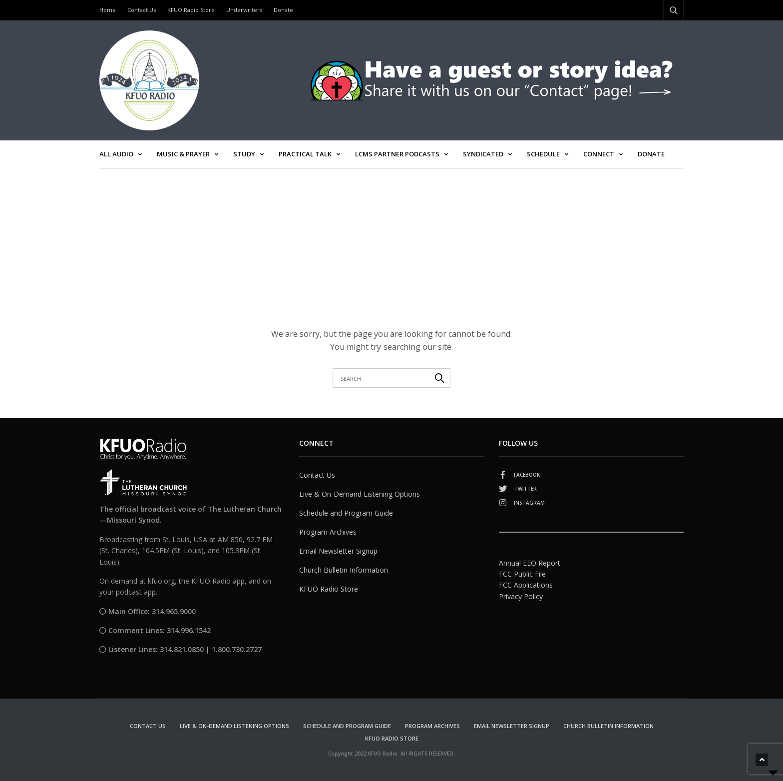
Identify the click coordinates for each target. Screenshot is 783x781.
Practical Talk (305, 153)
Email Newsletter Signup (338, 551)
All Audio (116, 153)
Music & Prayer (183, 153)
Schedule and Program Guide (346, 513)
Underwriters (244, 9)
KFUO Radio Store (191, 9)
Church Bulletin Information (343, 570)
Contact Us (141, 9)
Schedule (543, 153)
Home (107, 9)
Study (244, 153)
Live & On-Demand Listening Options (359, 494)
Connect (598, 153)
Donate (283, 9)
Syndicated (483, 153)
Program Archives (328, 532)
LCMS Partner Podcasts (397, 153)
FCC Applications (526, 585)
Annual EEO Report (529, 563)
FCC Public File (522, 574)
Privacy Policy (521, 596)
